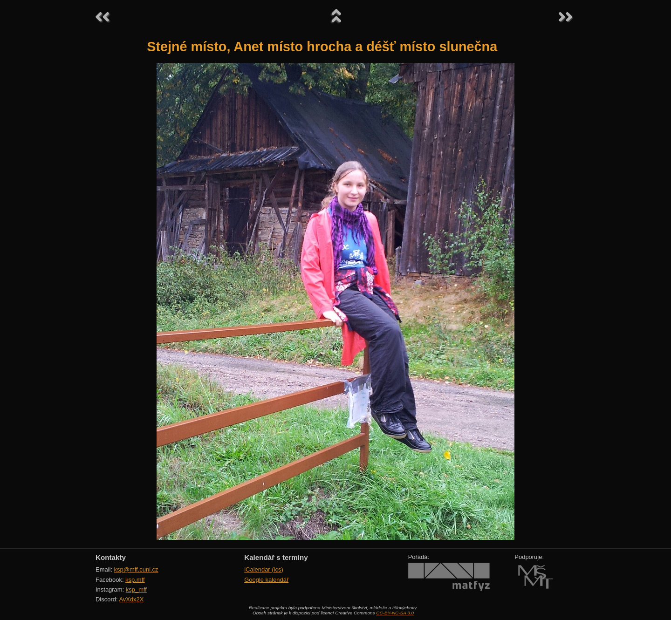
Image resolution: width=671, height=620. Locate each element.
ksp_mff (136, 589)
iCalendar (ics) (263, 569)
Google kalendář (266, 579)
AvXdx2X (131, 599)
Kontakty (111, 557)
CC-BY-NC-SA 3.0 (395, 612)
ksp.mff (135, 579)
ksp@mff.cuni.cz (136, 569)
